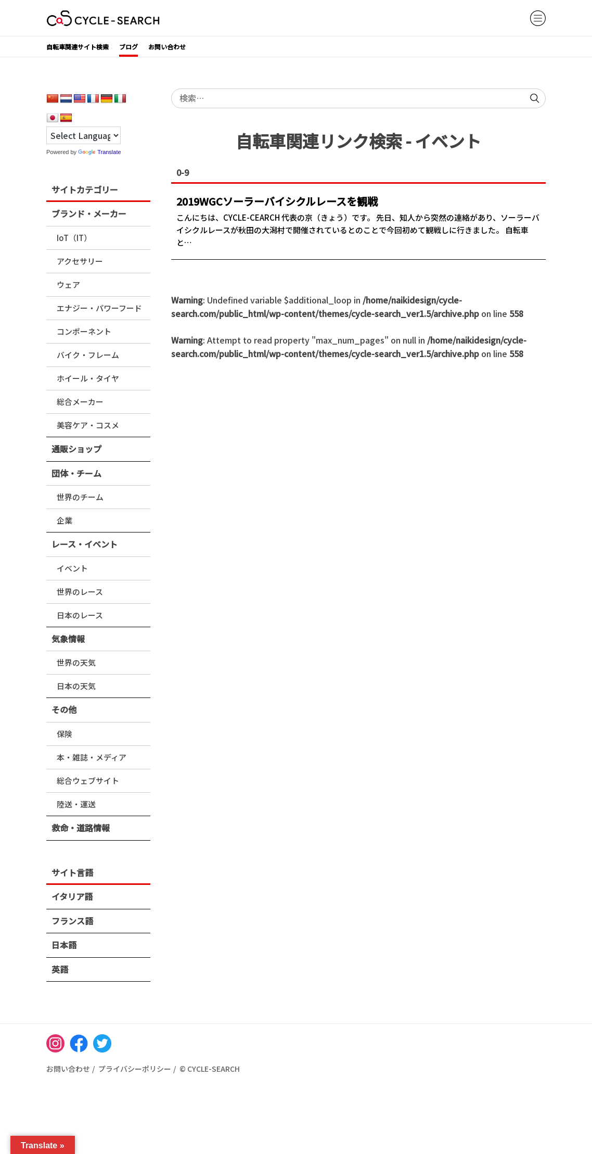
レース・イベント (85, 544)
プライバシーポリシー (134, 1068)
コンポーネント (84, 331)
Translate (99, 152)
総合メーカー (80, 401)
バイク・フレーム (88, 354)
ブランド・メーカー (89, 213)
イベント (72, 568)
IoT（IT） (74, 237)
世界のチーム (80, 496)
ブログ (128, 46)
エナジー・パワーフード (99, 307)
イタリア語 (72, 896)
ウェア (68, 284)
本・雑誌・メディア (91, 757)
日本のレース (80, 615)
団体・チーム (76, 473)
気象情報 (68, 638)
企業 (64, 520)
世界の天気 (76, 662)
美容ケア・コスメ (88, 425)
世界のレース (80, 591)
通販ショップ (76, 448)
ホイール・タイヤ (88, 378)
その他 (64, 709)
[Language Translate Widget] (83, 135)
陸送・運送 (76, 803)
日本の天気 (76, 685)
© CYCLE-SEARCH (209, 1068)
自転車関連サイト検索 (77, 46)
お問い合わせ (167, 46)
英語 (60, 969)
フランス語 (72, 921)
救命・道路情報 (81, 827)
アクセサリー (80, 261)
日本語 (64, 945)
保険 (64, 733)
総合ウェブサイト (88, 780)
